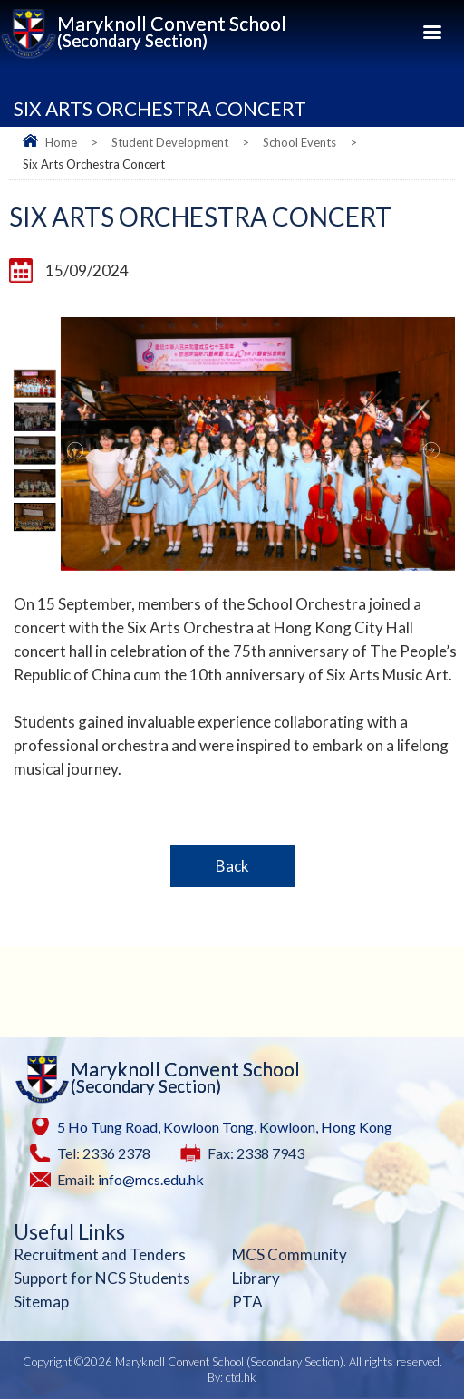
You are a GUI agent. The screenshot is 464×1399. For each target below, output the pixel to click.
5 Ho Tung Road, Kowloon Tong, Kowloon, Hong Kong (224, 1126)
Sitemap (41, 1301)
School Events (299, 142)
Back (232, 865)
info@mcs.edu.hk (151, 1179)
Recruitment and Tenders (100, 1254)
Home (61, 142)
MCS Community (289, 1254)
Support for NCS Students (102, 1278)
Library (256, 1278)
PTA (247, 1301)
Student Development (169, 142)
